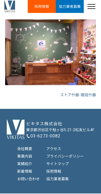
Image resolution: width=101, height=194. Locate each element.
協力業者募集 (70, 6)
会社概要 (24, 149)
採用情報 (41, 6)
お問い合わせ (28, 179)
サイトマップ (57, 164)
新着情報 (24, 171)
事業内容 (24, 156)
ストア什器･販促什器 (78, 95)
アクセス (53, 149)
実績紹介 (24, 164)
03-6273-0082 (45, 135)
